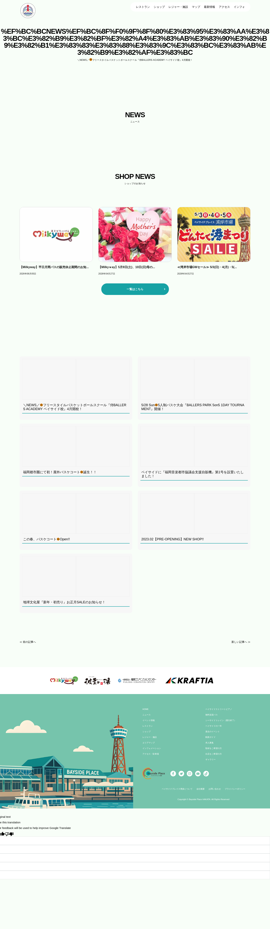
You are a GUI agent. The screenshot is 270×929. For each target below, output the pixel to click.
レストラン (143, 6)
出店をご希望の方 (214, 756)
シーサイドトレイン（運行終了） (222, 723)
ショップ (159, 6)
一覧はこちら (135, 289)
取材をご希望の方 (214, 751)
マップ (196, 6)
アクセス (224, 6)
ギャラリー (211, 762)
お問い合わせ (215, 791)
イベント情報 (149, 723)
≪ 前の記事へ (28, 641)
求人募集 (209, 745)
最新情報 (209, 6)
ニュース (146, 717)
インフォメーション (152, 751)
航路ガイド (211, 740)
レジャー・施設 (178, 6)
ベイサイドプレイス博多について (175, 791)
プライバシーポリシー (237, 791)
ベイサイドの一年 (214, 728)
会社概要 (200, 791)
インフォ (239, 6)
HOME (145, 712)
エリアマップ (149, 745)
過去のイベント (213, 734)
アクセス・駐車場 (151, 756)
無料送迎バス (212, 717)
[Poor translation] (9, 836)
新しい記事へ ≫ (240, 641)
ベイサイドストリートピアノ (219, 712)
